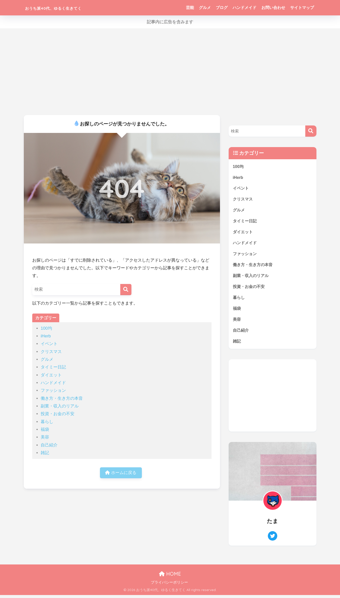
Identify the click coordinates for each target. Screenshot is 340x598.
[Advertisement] (170, 72)
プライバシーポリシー (169, 585)
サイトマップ (302, 7)
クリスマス (51, 351)
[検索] (125, 289)
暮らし (47, 421)
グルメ (205, 7)
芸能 (190, 7)
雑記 (45, 452)
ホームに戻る (120, 473)
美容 (45, 437)
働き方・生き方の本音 (62, 398)
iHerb (46, 336)
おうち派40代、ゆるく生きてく (68, 7)
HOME (170, 577)
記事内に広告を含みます (170, 22)
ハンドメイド (244, 7)
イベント (49, 343)
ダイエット (51, 375)
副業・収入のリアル (60, 406)
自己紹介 (49, 445)
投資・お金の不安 (57, 413)
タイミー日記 (53, 367)
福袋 (45, 429)
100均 (46, 328)
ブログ (222, 7)
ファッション (53, 390)
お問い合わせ (273, 7)
